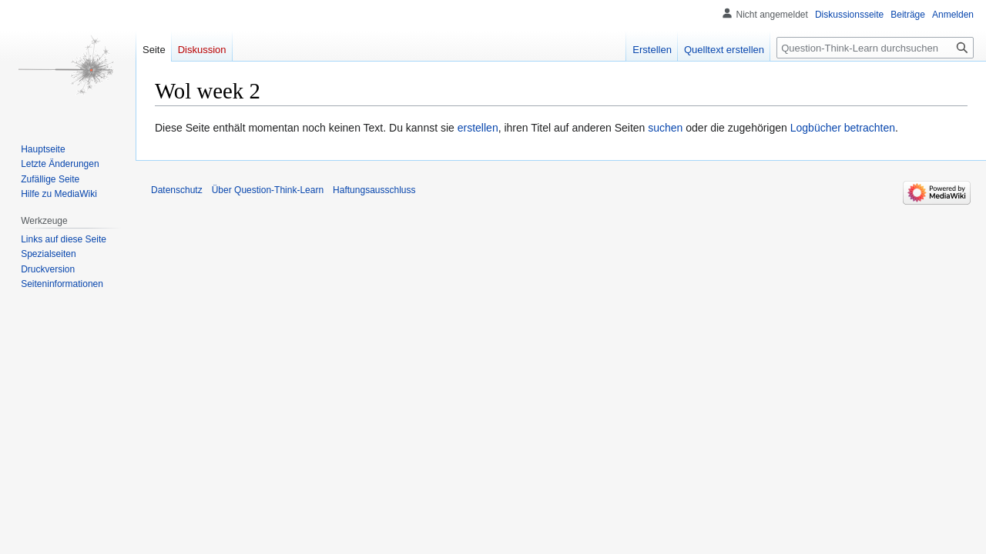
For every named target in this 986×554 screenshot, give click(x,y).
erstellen (478, 128)
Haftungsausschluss (374, 190)
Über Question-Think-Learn (268, 190)
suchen (665, 128)
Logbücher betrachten (842, 128)
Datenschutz (177, 190)
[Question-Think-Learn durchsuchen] (875, 47)
